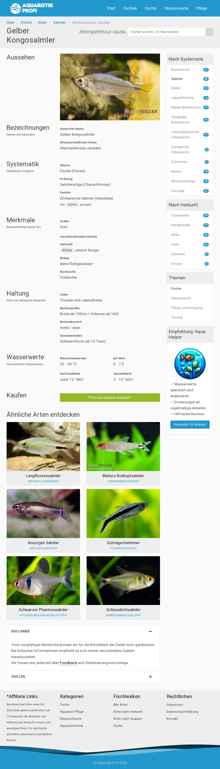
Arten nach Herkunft (128, 712)
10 (206, 181)
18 (206, 171)
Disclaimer (20, 631)
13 (206, 107)
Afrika (67, 250)
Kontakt (172, 719)
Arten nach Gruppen (127, 719)
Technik (130, 8)
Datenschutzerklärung (182, 712)
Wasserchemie (71, 719)
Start (111, 8)
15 (206, 119)
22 (206, 191)
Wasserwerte (177, 8)
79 (206, 215)
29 (206, 88)
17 (206, 225)
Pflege (202, 8)
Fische (151, 8)
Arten (42, 22)
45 (206, 79)
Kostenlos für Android (190, 424)
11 (206, 134)
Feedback (68, 663)
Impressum (175, 705)
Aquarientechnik (71, 726)
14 (206, 97)
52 (206, 234)
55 (206, 244)
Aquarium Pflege (72, 712)
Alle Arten (120, 705)
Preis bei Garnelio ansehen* (110, 397)
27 (206, 69)
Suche (117, 726)
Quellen (18, 677)
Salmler (59, 22)
